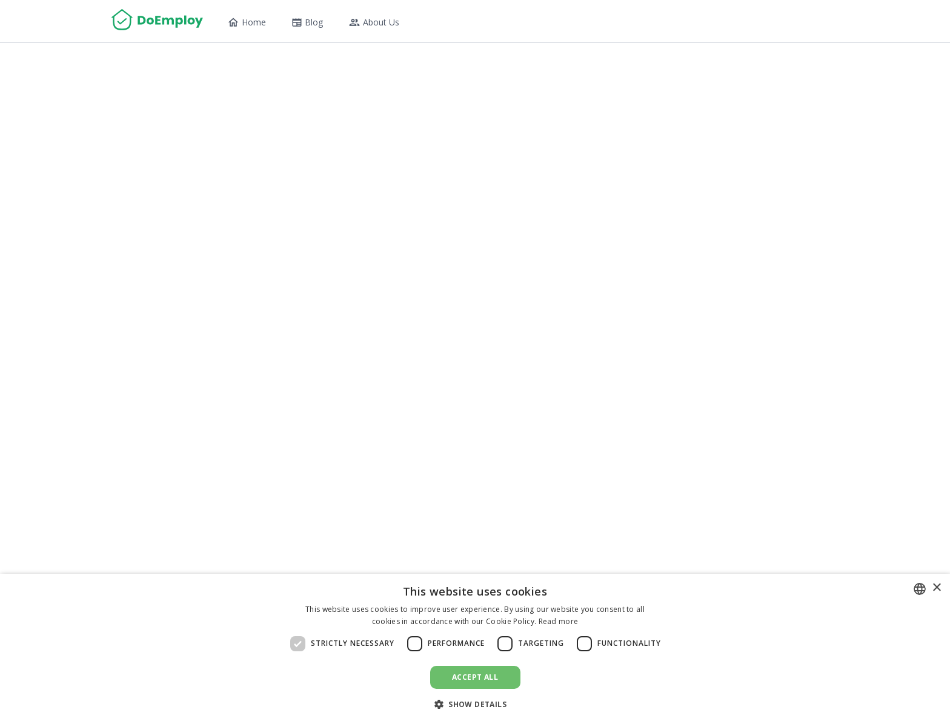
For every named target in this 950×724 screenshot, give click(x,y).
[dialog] (475, 649)
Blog (307, 22)
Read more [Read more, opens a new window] (559, 621)
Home (246, 22)
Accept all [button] (475, 677)
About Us (373, 22)
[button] (475, 703)
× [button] (936, 588)
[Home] (157, 21)
